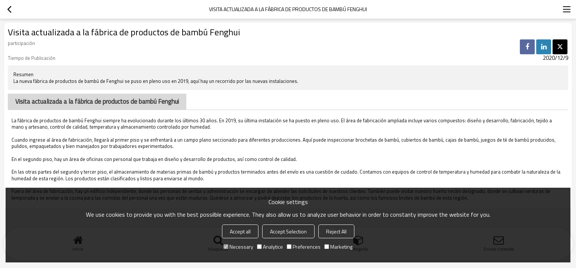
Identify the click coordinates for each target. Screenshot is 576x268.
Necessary (238, 247)
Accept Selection (288, 231)
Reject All (336, 231)
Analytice (270, 247)
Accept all (240, 231)
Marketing (338, 247)
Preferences (304, 247)
